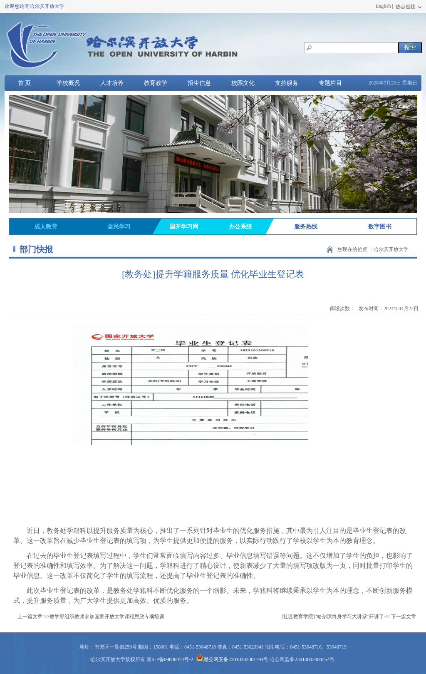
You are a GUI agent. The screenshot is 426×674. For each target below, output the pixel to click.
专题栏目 (330, 83)
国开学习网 (183, 227)
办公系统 (240, 227)
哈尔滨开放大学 (391, 249)
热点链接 (407, 7)
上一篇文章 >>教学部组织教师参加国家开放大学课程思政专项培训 (90, 616)
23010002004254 (312, 659)
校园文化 (243, 83)
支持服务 (286, 83)
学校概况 (68, 83)
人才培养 (112, 83)
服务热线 (305, 227)
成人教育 (45, 227)
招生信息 (199, 83)
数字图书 (379, 227)
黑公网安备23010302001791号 (232, 659)
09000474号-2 (178, 659)
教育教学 (155, 83)
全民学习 (119, 227)
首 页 (24, 83)
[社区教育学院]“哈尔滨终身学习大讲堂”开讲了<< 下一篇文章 (349, 616)
